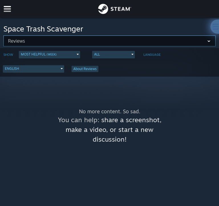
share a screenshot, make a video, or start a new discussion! (113, 129)
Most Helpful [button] (39, 54)
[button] (49, 54)
